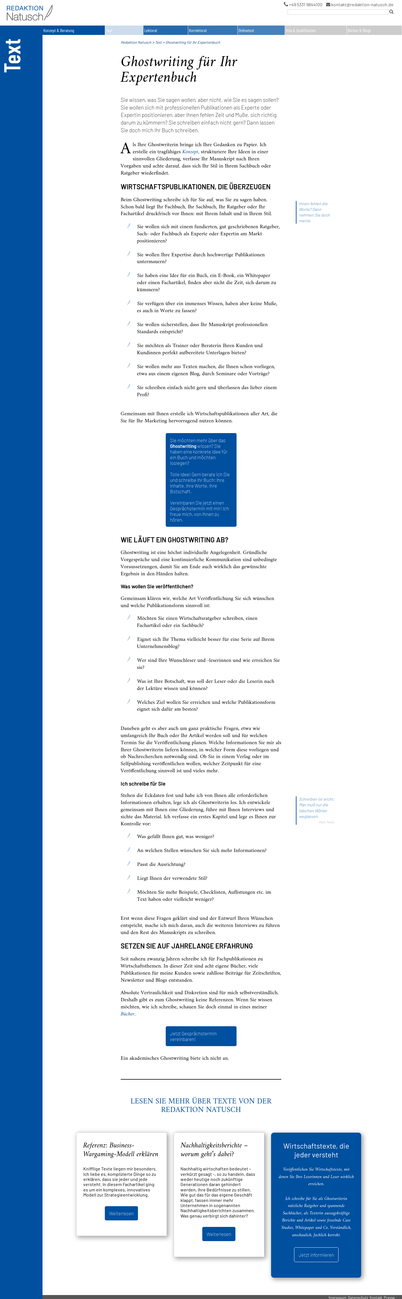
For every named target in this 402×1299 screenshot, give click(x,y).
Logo (10, 5)
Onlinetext (246, 30)
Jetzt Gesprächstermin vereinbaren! (193, 1036)
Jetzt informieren (316, 1255)
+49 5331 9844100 (303, 4)
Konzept (190, 152)
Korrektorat (198, 30)
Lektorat (150, 30)
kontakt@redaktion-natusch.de (360, 4)
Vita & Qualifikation (301, 30)
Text (109, 30)
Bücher (128, 1014)
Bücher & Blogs (359, 30)
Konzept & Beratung (58, 30)
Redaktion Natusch (136, 42)
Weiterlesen (121, 1213)
